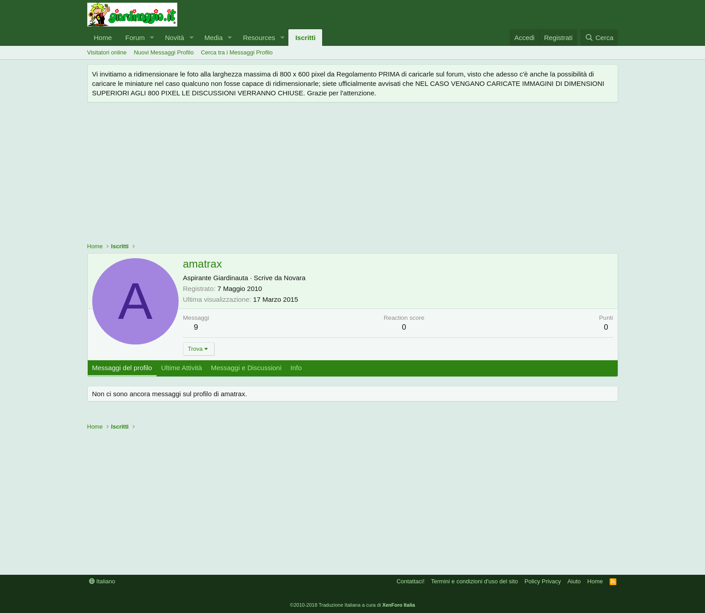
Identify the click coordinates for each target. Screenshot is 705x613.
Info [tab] (296, 367)
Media (213, 37)
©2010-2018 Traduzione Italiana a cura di (352, 605)
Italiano (102, 581)
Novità (174, 37)
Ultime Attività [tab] (181, 367)
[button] (152, 37)
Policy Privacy (543, 581)
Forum (135, 37)
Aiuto (574, 581)
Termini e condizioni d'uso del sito (474, 581)
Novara (294, 278)
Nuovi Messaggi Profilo (163, 52)
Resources (259, 37)
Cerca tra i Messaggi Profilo (237, 52)
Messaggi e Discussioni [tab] (246, 367)
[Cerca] (599, 37)
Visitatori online (107, 52)
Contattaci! (410, 581)
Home (103, 37)
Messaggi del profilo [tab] (122, 367)
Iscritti (305, 37)
